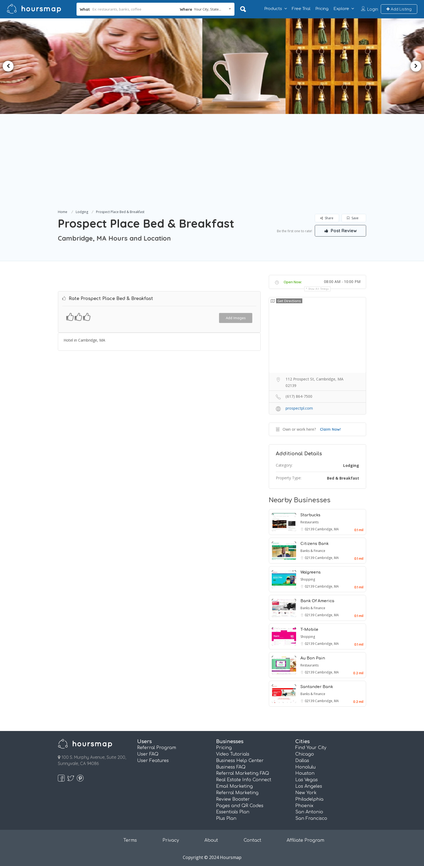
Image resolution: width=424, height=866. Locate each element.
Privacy (171, 840)
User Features (153, 760)
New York (306, 792)
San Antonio (309, 812)
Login (372, 9)
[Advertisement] (212, 168)
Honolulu (305, 767)
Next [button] (416, 66)
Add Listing (399, 9)
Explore (341, 8)
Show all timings (319, 288)
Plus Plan (226, 818)
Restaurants (309, 522)
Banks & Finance (312, 550)
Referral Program (156, 747)
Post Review (340, 230)
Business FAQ (231, 767)
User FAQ (147, 754)
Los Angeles (308, 786)
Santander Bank (316, 687)
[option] (238, 66)
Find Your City (310, 747)
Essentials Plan (232, 812)
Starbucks (310, 515)
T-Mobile (309, 630)
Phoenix (304, 805)
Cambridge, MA (327, 529)
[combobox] (205, 9)
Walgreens (310, 572)
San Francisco (311, 818)
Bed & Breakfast (343, 478)
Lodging (82, 212)
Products (273, 8)
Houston (304, 773)
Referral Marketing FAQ (242, 773)
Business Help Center (240, 760)
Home (62, 212)
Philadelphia (309, 799)
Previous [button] (8, 66)
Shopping (307, 579)
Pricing (322, 8)
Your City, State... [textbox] (207, 9)
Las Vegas (306, 779)
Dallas (302, 760)
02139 (310, 529)
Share (326, 218)
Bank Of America (317, 601)
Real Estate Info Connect (243, 779)
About (211, 840)
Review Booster (233, 799)
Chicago (304, 754)
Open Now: (293, 281)
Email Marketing (234, 786)
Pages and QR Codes (239, 805)
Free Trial (301, 8)
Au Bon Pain (312, 658)
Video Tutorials (232, 754)
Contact (252, 840)
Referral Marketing (237, 792)
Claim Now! (330, 429)
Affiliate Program (305, 840)
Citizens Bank (314, 544)
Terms (130, 840)
